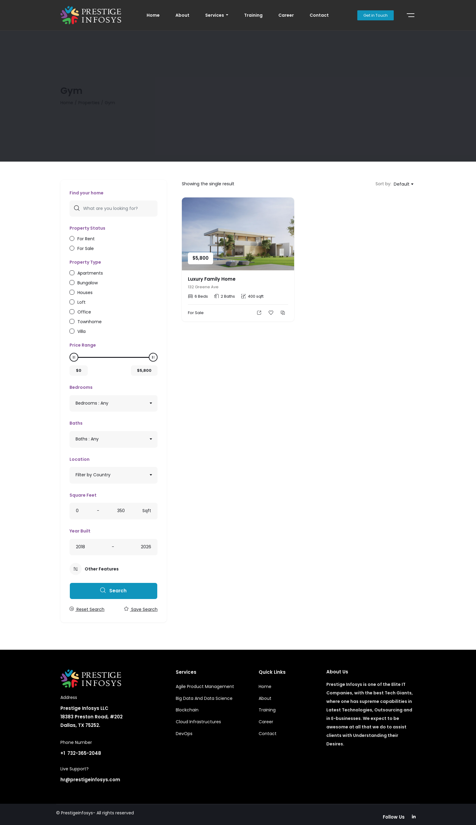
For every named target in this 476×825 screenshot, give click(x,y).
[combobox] (114, 403)
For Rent (86, 238)
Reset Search (87, 609)
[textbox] (113, 403)
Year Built (80, 531)
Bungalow (87, 282)
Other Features (94, 569)
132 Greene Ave (203, 287)
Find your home (87, 193)
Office (84, 311)
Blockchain (187, 710)
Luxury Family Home (212, 279)
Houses (85, 292)
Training (253, 15)
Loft (81, 301)
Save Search (141, 609)
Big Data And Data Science (204, 698)
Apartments (90, 272)
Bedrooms (81, 387)
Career (286, 15)
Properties (89, 103)
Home (153, 15)
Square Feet (83, 495)
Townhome (89, 321)
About (182, 15)
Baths (76, 423)
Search (113, 590)
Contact (319, 15)
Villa (81, 331)
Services (215, 15)
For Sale (85, 248)
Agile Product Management (205, 686)
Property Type (85, 262)
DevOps (184, 734)
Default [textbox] (402, 184)
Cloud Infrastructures (198, 722)
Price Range (83, 345)
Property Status (87, 228)
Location (80, 459)
